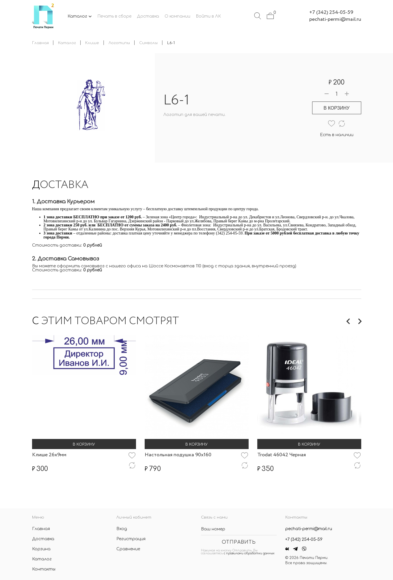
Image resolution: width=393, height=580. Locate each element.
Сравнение (128, 549)
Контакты (43, 569)
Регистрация (131, 539)
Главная (41, 529)
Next (360, 321)
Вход (121, 529)
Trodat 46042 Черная (281, 455)
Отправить (239, 542)
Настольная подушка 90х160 (178, 455)
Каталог (42, 559)
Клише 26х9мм (49, 455)
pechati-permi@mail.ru (335, 19)
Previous (348, 321)
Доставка (43, 539)
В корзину (337, 108)
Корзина (41, 549)
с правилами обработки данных (249, 553)
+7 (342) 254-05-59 (331, 12)
